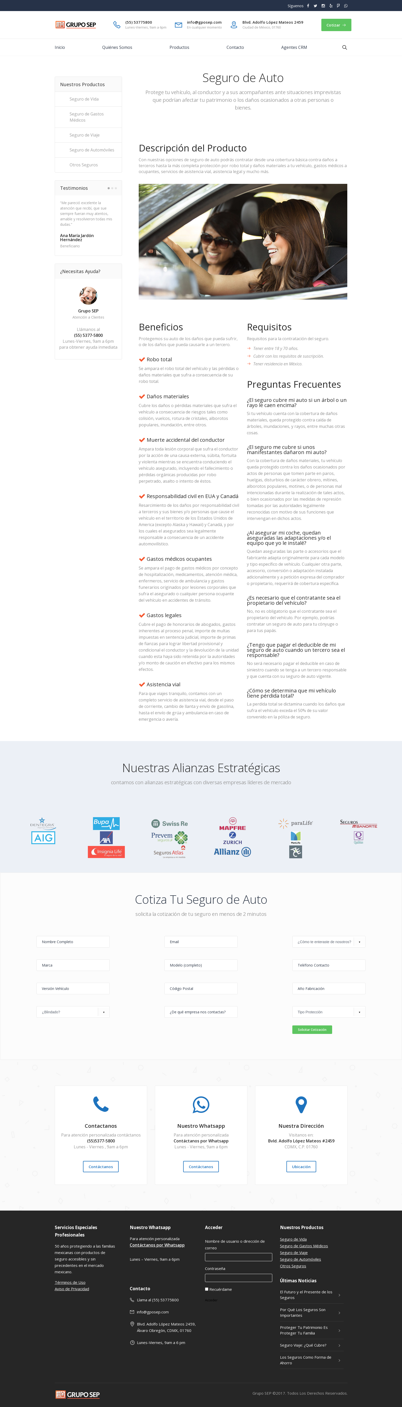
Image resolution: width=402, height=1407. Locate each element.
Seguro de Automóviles (300, 1259)
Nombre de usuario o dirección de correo (235, 1244)
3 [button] (116, 188)
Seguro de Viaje (294, 1252)
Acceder (211, 1300)
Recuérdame (220, 1289)
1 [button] (108, 188)
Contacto (235, 47)
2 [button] (112, 188)
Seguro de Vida (293, 1239)
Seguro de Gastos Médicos (304, 1245)
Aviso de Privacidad (72, 1288)
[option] (88, 224)
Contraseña (215, 1268)
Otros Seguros (293, 1265)
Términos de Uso (70, 1282)
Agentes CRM (294, 47)
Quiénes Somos (117, 47)
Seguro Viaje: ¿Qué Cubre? (303, 1345)
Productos (179, 47)
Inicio (60, 47)
